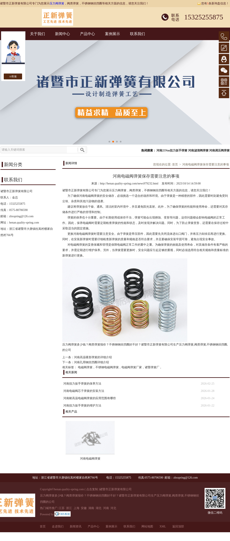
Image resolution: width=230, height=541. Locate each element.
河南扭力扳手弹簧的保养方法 (82, 383)
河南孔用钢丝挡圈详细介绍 (91, 362)
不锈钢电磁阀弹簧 (107, 367)
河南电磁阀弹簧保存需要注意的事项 (205, 164)
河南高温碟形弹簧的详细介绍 (93, 357)
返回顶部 (178, 526)
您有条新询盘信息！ (213, 3)
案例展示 (112, 34)
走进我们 (58, 526)
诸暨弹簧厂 (152, 367)
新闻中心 (62, 34)
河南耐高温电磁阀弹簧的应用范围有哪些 (89, 398)
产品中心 (87, 34)
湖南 (91, 508)
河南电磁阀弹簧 (90, 458)
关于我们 (37, 34)
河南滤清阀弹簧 (198, 150)
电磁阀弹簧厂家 (131, 367)
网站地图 (147, 526)
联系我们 (137, 34)
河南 (106, 508)
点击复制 (92, 489)
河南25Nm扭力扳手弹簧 (171, 150)
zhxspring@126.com (21, 216)
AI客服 (13, 76)
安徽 (84, 508)
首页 (175, 164)
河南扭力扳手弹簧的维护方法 (82, 405)
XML (162, 526)
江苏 (62, 508)
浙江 (69, 508)
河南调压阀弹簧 (219, 150)
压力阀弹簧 (57, 3)
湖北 (98, 508)
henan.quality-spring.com (24, 222)
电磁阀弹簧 (85, 367)
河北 (113, 508)
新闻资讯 (75, 526)
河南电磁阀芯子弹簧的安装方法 (83, 390)
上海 (76, 508)
